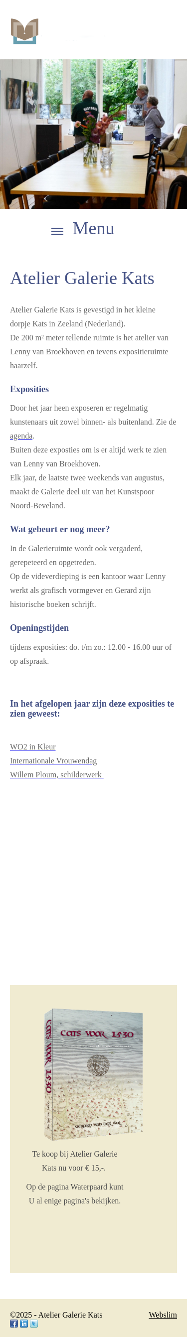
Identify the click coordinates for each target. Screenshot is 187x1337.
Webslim (163, 1315)
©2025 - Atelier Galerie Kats (56, 1315)
